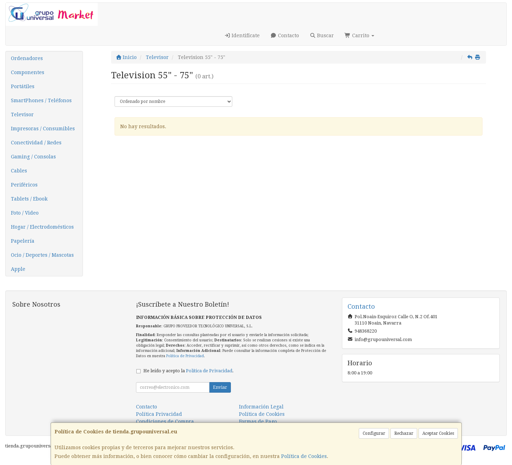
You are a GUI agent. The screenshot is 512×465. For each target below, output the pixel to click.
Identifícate (242, 35)
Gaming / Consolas (33, 156)
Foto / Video (25, 213)
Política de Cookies (304, 456)
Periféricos (24, 185)
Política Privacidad (159, 414)
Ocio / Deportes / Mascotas (42, 255)
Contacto (284, 35)
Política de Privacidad (185, 356)
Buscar (322, 35)
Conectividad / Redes (36, 142)
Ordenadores (27, 58)
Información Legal (261, 407)
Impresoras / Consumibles (43, 128)
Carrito (359, 35)
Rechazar (403, 433)
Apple (18, 269)
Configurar (374, 433)
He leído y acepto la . (188, 370)
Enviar (220, 387)
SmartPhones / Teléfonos (41, 100)
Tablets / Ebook (29, 199)
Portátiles (22, 86)
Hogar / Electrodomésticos (42, 227)
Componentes (27, 72)
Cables (19, 170)
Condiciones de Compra (165, 421)
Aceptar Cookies (438, 433)
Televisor (22, 114)
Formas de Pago (258, 421)
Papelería (22, 241)
